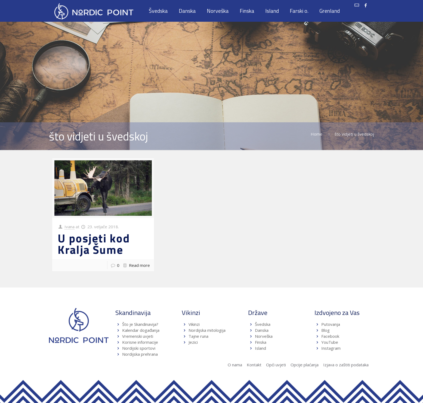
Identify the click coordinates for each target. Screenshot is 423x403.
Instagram (331, 348)
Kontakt (254, 364)
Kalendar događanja (140, 330)
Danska (261, 330)
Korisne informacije (140, 342)
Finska (260, 342)
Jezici (193, 342)
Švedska (262, 324)
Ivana (69, 226)
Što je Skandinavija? (140, 324)
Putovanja (330, 324)
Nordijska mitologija (207, 330)
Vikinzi (194, 324)
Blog (325, 330)
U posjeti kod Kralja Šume (94, 243)
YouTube (329, 342)
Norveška (264, 336)
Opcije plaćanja (305, 364)
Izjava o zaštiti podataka (346, 364)
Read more (139, 265)
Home (316, 134)
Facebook (330, 336)
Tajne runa (198, 336)
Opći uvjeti (276, 364)
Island (260, 348)
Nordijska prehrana (140, 354)
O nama (235, 364)
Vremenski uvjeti (137, 336)
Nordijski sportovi (138, 348)
